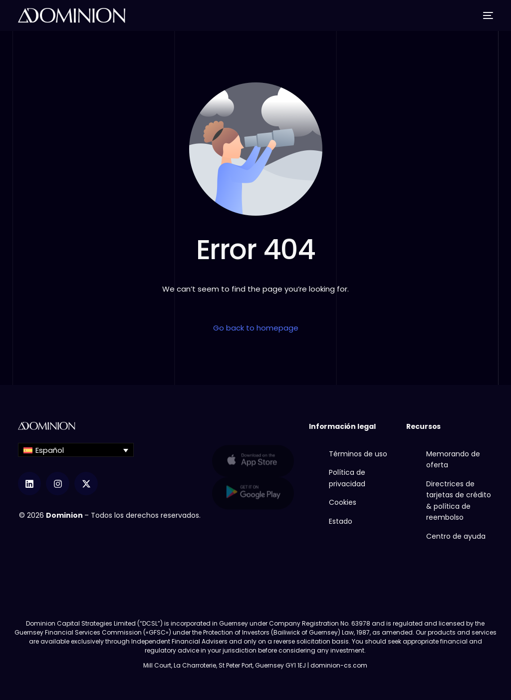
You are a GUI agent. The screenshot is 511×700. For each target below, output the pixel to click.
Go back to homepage (255, 328)
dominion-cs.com (338, 665)
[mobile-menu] (485, 15)
